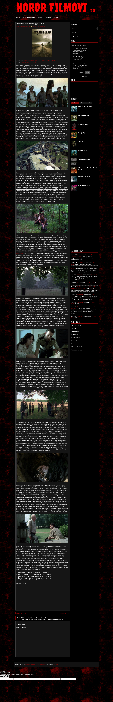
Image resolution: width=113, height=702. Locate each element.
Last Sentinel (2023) (84, 176)
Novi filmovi (40, 17)
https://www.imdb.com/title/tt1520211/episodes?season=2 (40, 60)
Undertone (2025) (83, 124)
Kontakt (56, 17)
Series (34, 26)
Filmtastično (75, 334)
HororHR (74, 341)
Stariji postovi (64, 613)
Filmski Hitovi (75, 331)
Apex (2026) (81, 141)
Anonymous (80, 262)
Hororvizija (75, 344)
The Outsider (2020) (84, 159)
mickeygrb (79, 274)
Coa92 (79, 255)
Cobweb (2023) (82, 150)
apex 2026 (94, 274)
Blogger (56, 664)
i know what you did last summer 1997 (83, 287)
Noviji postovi (21, 613)
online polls (84, 76)
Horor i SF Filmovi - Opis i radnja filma (35, 664)
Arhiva (89, 102)
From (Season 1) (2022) (85, 106)
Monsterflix (75, 328)
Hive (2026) (81, 133)
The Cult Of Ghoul (77, 347)
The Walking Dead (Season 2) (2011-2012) (30, 23)
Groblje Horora (76, 337)
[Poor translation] (6, 676)
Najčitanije (75, 102)
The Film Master (76, 325)
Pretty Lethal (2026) (84, 185)
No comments (41, 26)
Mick (78, 282)
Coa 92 (79, 287)
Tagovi (82, 102)
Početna (18, 17)
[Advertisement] (42, 597)
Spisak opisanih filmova (29, 17)
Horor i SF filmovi (77, 37)
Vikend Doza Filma (77, 350)
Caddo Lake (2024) (83, 115)
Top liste (48, 17)
